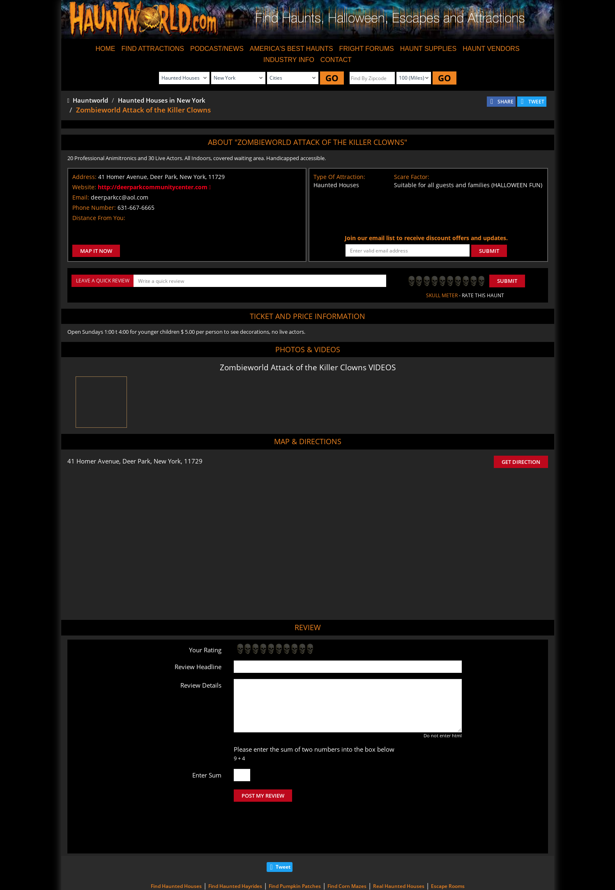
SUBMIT (489, 251)
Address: (84, 177)
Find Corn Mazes (346, 851)
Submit (507, 280)
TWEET (536, 101)
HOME (105, 48)
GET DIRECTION (521, 462)
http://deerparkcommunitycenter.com (154, 187)
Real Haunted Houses (398, 851)
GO (332, 78)
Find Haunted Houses (176, 851)
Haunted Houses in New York (161, 100)
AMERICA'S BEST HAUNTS (291, 48)
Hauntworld (87, 100)
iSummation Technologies (438, 879)
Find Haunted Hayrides (235, 851)
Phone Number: (94, 207)
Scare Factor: (411, 177)
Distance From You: (98, 218)
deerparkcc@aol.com (119, 197)
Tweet (283, 832)
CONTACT (336, 59)
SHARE (506, 101)
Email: (80, 197)
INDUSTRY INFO (288, 59)
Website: (84, 187)
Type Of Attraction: (339, 177)
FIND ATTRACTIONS (152, 48)
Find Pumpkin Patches (295, 851)
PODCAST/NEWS (217, 48)
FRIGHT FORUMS (366, 48)
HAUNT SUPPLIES (428, 48)
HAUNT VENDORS (491, 48)
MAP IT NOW (96, 251)
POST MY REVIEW (263, 795)
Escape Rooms (448, 851)
